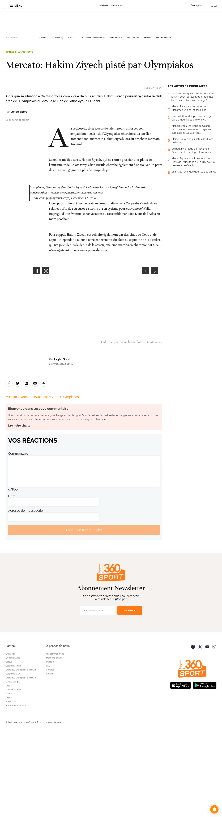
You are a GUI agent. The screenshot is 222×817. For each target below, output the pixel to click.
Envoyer (129, 694)
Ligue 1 (9, 782)
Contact (50, 754)
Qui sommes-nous (55, 738)
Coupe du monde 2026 (93, 38)
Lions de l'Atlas (13, 742)
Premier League (13, 774)
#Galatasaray (43, 481)
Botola (9, 746)
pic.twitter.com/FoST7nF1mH (84, 276)
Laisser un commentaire (84, 614)
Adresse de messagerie (25, 594)
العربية (214, 5)
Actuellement (12, 37)
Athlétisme (116, 38)
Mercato (72, 38)
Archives (50, 758)
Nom (11, 580)
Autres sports (164, 38)
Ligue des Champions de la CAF (21, 754)
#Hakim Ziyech (17, 481)
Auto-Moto (133, 38)
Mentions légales (54, 742)
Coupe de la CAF (14, 758)
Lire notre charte (19, 509)
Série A (9, 778)
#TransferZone (57, 276)
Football (44, 38)
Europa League (13, 766)
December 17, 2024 (83, 282)
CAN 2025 (58, 38)
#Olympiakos (69, 481)
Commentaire (18, 537)
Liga (8, 770)
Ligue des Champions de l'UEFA (21, 762)
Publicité (50, 746)
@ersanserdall (38, 276)
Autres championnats (19, 52)
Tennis (147, 38)
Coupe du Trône (13, 750)
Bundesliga (11, 786)
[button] (214, 809)
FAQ (48, 750)
